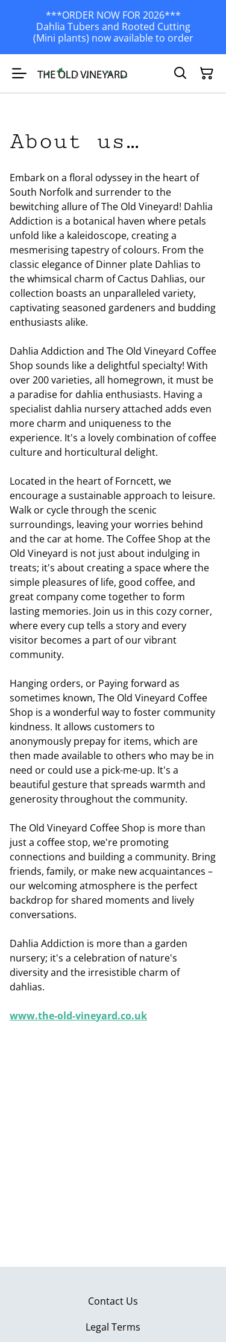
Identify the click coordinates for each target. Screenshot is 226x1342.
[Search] (180, 73)
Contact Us (113, 1301)
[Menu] (19, 73)
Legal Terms (113, 1327)
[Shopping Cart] (206, 73)
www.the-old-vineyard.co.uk (78, 1015)
